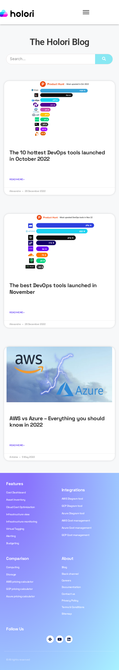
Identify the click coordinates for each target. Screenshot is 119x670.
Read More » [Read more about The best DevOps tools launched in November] (17, 312)
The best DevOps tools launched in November (53, 288)
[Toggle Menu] (86, 12)
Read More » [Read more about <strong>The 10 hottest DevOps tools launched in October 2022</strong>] (17, 179)
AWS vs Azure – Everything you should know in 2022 (57, 421)
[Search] (104, 59)
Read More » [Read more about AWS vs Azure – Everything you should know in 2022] (17, 445)
